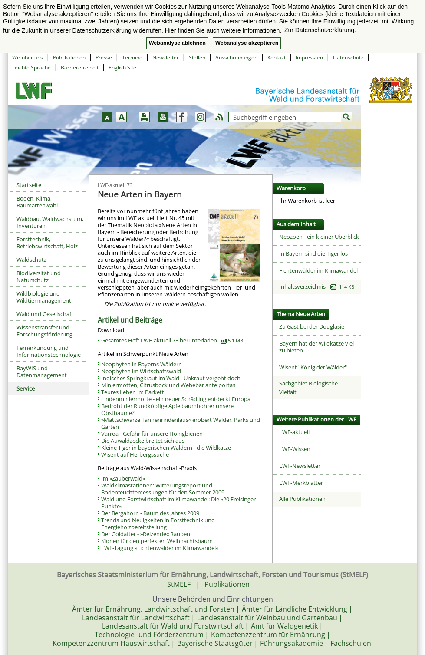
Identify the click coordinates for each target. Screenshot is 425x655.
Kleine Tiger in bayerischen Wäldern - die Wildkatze (166, 447)
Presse (104, 57)
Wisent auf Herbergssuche (135, 454)
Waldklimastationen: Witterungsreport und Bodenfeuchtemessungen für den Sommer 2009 (162, 488)
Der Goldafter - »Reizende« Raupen (145, 534)
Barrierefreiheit (80, 67)
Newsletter (165, 57)
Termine (132, 57)
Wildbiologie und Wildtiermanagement (43, 297)
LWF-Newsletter (299, 466)
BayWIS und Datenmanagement (41, 371)
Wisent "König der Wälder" (313, 367)
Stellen (197, 57)
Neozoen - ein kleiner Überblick (319, 236)
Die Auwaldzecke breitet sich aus (142, 440)
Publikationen (69, 57)
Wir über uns (27, 57)
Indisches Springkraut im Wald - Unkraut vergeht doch (171, 378)
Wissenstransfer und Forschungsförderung (44, 330)
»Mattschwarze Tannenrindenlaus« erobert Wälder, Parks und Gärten (180, 423)
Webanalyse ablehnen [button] (177, 43)
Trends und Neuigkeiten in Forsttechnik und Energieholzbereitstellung (158, 523)
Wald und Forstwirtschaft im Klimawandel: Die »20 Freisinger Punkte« (178, 502)
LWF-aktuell (294, 432)
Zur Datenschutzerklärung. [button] (320, 29)
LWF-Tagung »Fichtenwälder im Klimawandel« (159, 548)
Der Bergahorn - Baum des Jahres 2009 (150, 513)
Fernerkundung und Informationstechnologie (48, 351)
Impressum (309, 57)
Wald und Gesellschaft (44, 314)
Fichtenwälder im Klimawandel (318, 270)
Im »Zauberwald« (123, 478)
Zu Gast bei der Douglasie (311, 326)
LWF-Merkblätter (301, 483)
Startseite (28, 185)
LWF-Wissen (294, 449)
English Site (122, 67)
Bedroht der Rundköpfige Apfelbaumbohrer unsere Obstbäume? (167, 409)
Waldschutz (31, 259)
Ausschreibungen (236, 57)
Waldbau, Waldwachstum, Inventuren (49, 222)
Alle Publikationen (302, 499)
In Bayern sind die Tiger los (313, 253)
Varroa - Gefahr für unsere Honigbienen (152, 434)
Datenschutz (348, 57)
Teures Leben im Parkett (132, 392)
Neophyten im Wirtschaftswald (141, 371)
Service (25, 388)
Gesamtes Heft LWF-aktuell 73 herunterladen (172, 340)
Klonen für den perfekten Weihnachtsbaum (157, 541)
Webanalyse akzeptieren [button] (246, 43)
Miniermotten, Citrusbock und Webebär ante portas (168, 385)
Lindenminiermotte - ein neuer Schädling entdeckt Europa (175, 399)
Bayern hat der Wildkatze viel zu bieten (316, 346)
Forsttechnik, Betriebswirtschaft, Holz (47, 242)
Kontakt (276, 57)
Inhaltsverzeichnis (316, 286)
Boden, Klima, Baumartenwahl (37, 201)
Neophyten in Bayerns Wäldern (141, 364)
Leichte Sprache (31, 67)
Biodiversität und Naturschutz (38, 276)
